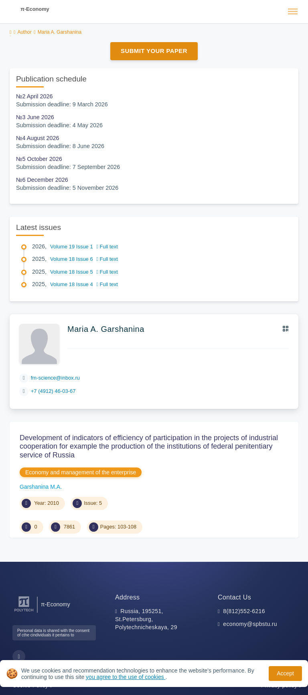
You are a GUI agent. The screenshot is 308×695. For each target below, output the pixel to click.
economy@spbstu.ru (250, 624)
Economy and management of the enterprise (80, 472)
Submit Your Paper (154, 50)
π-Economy (34, 9)
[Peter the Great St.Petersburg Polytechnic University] (23, 611)
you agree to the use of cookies (125, 677)
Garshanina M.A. (41, 487)
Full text (107, 247)
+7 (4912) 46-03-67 (53, 391)
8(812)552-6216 (244, 611)
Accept (285, 673)
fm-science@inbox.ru (55, 378)
